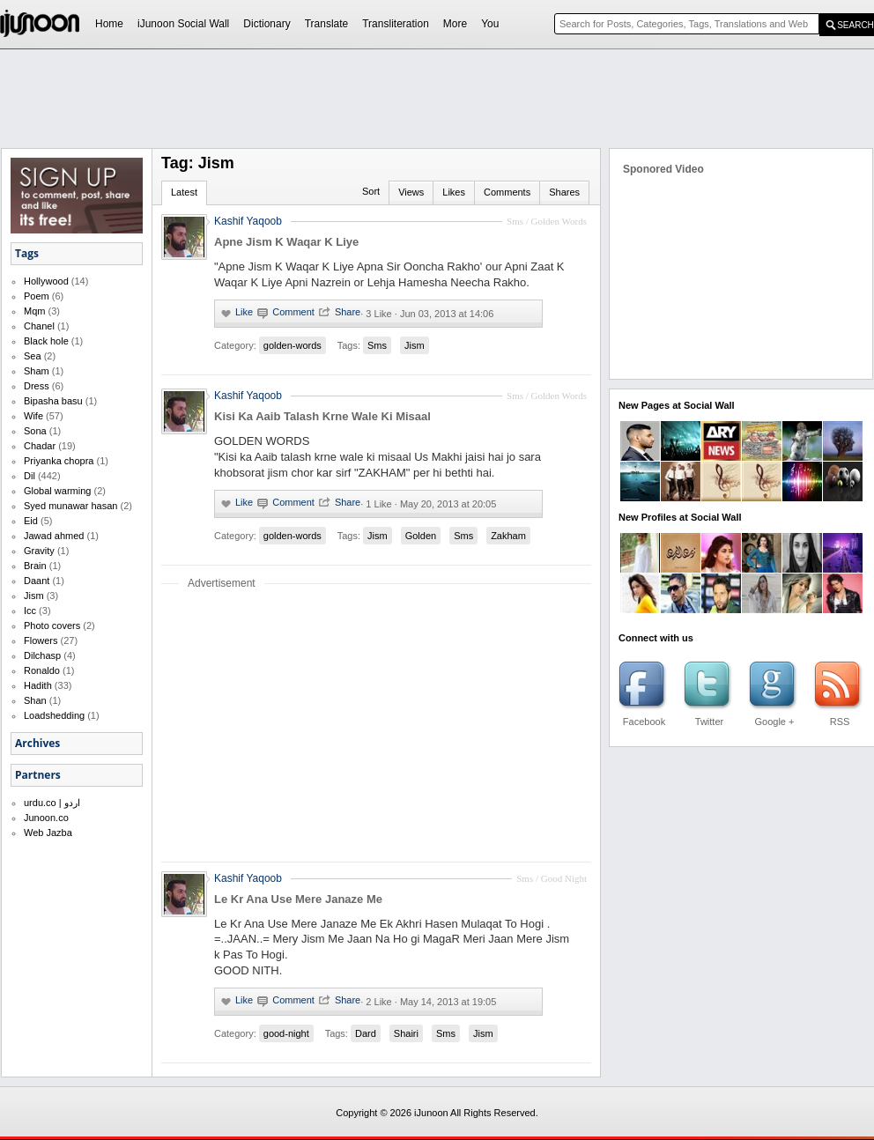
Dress (36, 386)
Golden (420, 535)
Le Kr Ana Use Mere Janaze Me (298, 899)
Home (109, 24)
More (455, 24)
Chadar (40, 445)
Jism (34, 595)
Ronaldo (42, 670)
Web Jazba (48, 832)
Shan (35, 700)
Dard (365, 1033)
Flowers (41, 640)
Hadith (38, 685)
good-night (286, 1033)
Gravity (39, 550)
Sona (35, 431)
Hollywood (46, 281)
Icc (30, 610)
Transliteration (395, 24)
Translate (327, 24)
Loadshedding (54, 715)
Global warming (57, 490)
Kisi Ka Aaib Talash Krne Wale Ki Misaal (322, 416)
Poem (36, 296)
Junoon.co (46, 817)
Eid (31, 520)
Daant (36, 580)
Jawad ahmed (54, 535)
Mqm (34, 311)
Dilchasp (42, 655)
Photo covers (52, 625)
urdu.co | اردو (52, 802)
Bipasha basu (53, 401)
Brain (35, 565)
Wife (33, 416)
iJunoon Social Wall (183, 24)
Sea (32, 356)
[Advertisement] (424, 181)
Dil (29, 475)
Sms (377, 345)
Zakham (508, 535)
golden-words (292, 345)
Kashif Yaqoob (248, 395)
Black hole (46, 341)
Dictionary (266, 24)
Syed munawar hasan (70, 505)
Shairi (406, 1033)
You (490, 24)
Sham (36, 371)
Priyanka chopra (59, 460)
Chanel (39, 326)
